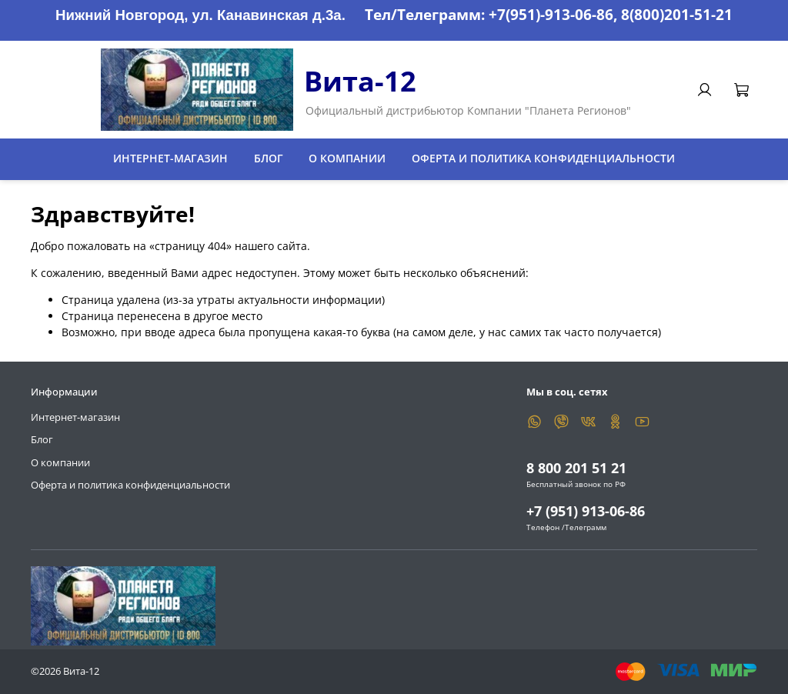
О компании (347, 158)
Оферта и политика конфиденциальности (543, 158)
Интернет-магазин (170, 158)
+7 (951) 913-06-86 (585, 511)
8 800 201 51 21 (576, 468)
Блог (268, 158)
